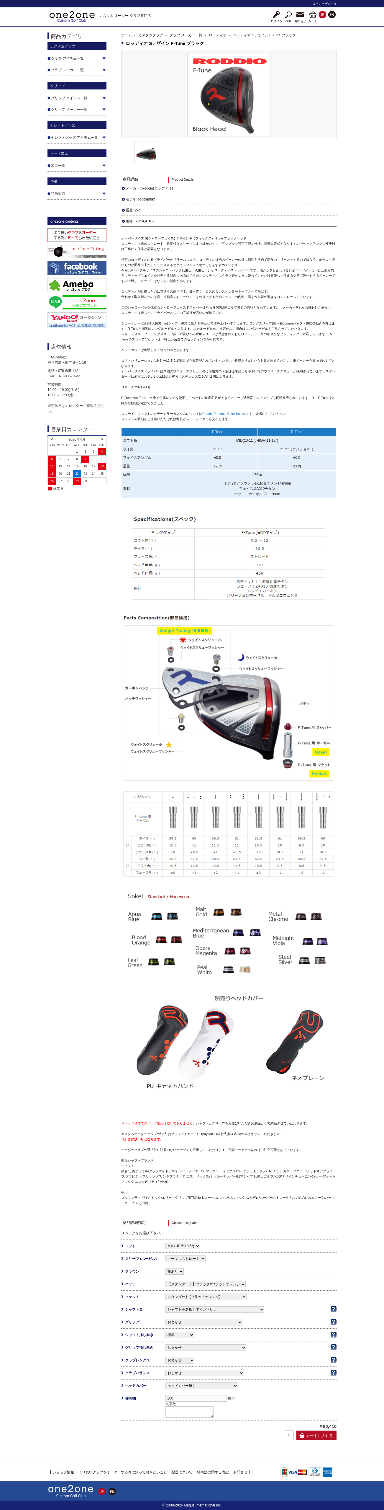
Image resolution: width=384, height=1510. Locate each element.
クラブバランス (137, 1373)
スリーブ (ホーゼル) (141, 1259)
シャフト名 (134, 1309)
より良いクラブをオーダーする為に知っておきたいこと (122, 1472)
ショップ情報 (63, 1472)
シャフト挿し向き (139, 1335)
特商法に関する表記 (213, 1472)
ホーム (126, 35)
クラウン (132, 1271)
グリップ (132, 1322)
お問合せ (240, 1472)
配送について (182, 1472)
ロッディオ (218, 35)
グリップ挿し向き (139, 1348)
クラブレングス (137, 1360)
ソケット (132, 1297)
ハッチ (130, 1284)
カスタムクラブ (150, 35)
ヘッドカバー (135, 1386)
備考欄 (130, 1398)
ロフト (130, 1246)
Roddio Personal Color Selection (225, 413)
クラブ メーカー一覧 (186, 35)
